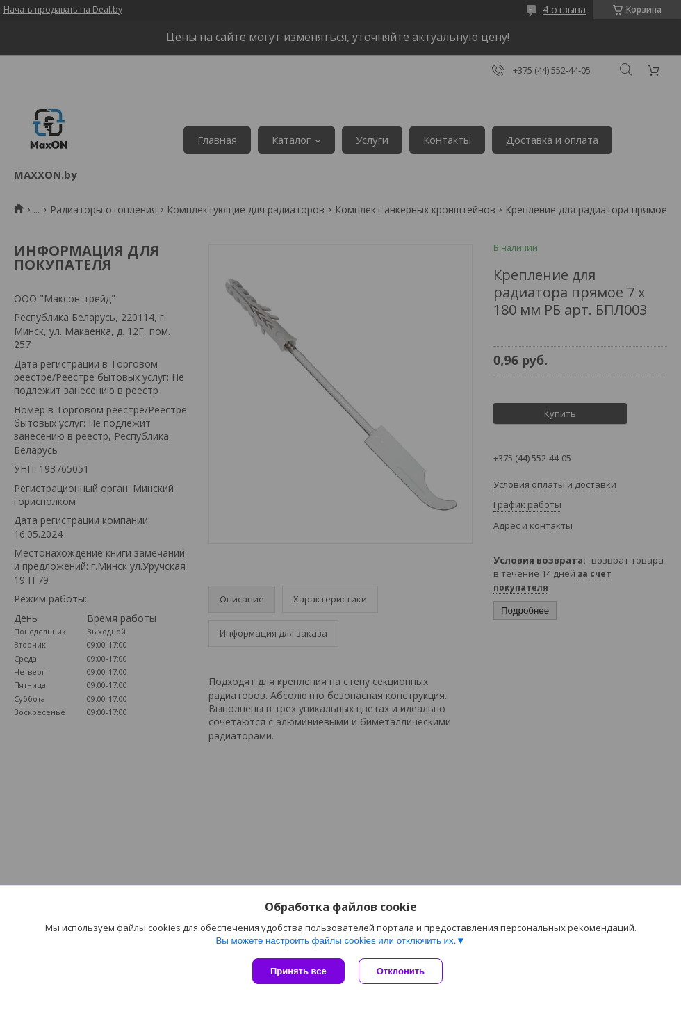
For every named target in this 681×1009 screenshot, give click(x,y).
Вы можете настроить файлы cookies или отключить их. (335, 940)
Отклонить (401, 971)
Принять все (298, 971)
